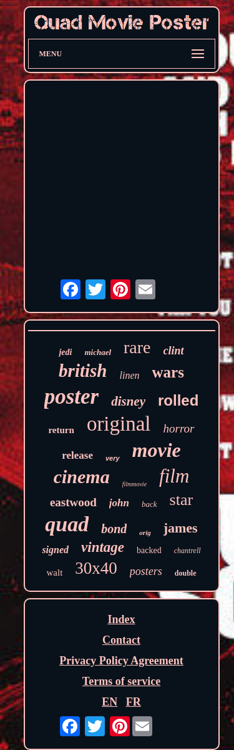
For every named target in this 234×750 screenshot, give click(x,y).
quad (67, 524)
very (112, 458)
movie (156, 450)
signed (55, 549)
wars (167, 372)
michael (97, 352)
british (83, 371)
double (186, 573)
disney (128, 401)
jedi (65, 352)
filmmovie (134, 484)
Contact (121, 640)
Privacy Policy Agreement (121, 660)
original (119, 423)
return (61, 430)
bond (114, 529)
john (119, 503)
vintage (102, 547)
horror (179, 428)
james (180, 528)
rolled (178, 400)
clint (173, 350)
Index (121, 619)
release (77, 455)
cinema (82, 476)
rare (137, 347)
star (181, 500)
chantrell (187, 550)
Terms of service (121, 681)
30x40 (96, 568)
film (174, 476)
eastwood (73, 502)
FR (133, 702)
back (149, 504)
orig (144, 532)
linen (129, 375)
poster (71, 396)
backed (149, 550)
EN (109, 702)
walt (54, 573)
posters (146, 571)
